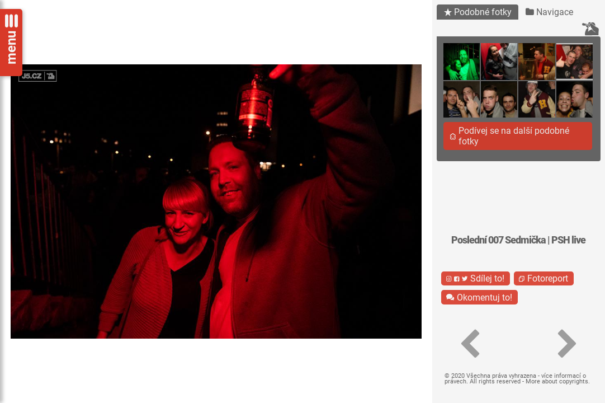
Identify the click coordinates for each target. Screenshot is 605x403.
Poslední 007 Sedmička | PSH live (518, 240)
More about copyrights (557, 381)
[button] (470, 344)
